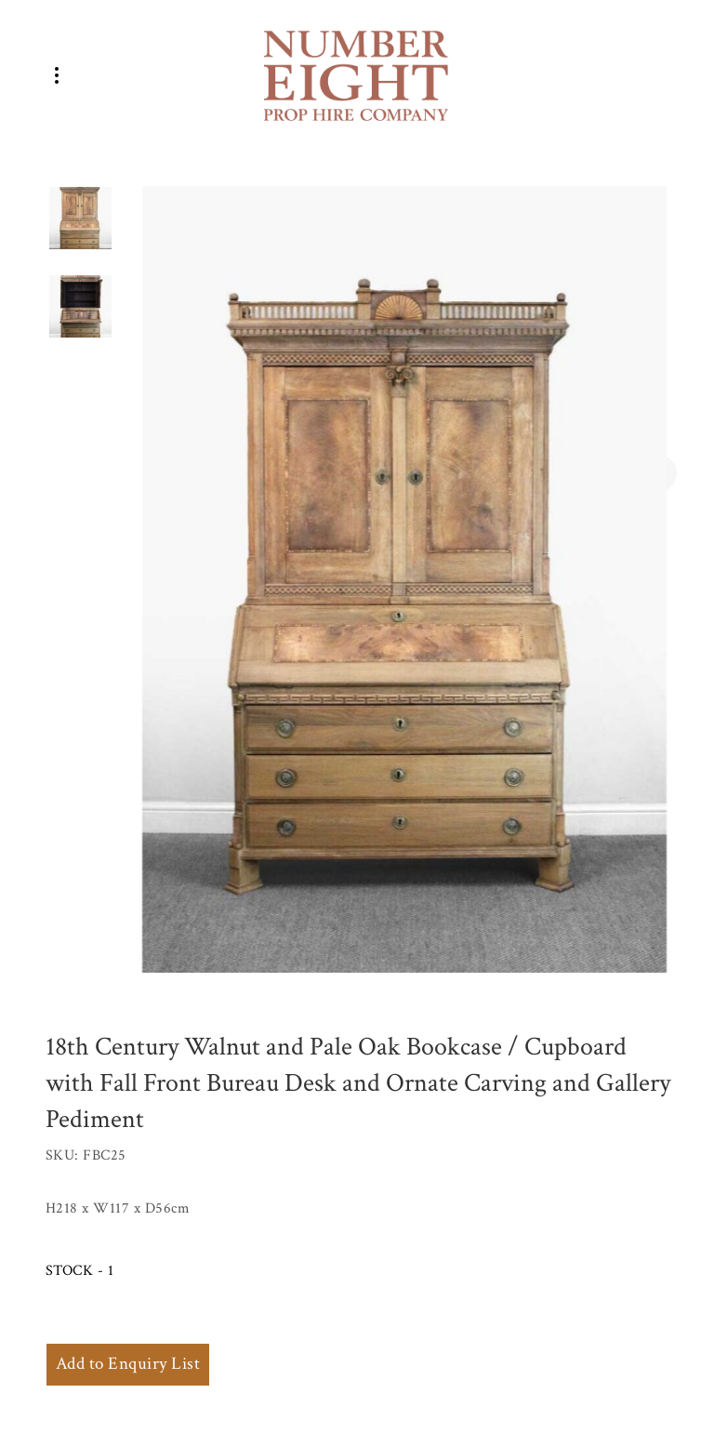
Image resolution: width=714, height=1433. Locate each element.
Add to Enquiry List (128, 1363)
